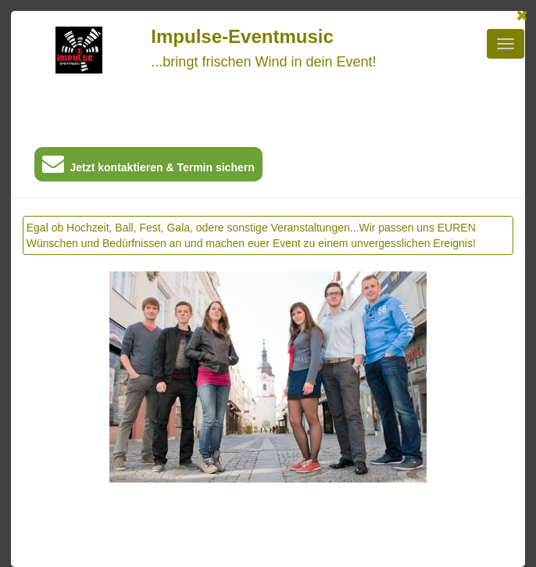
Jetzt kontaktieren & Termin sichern (148, 167)
